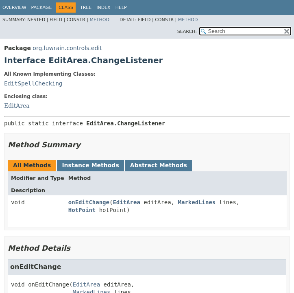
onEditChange (88, 202)
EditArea (17, 106)
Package (41, 7)
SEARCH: (187, 31)
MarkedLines (197, 202)
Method (99, 19)
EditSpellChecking (33, 83)
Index (103, 7)
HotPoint (82, 210)
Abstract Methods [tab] (158, 165)
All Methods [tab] (32, 165)
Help (121, 7)
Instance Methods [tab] (90, 165)
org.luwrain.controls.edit (67, 48)
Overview (14, 7)
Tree (85, 7)
